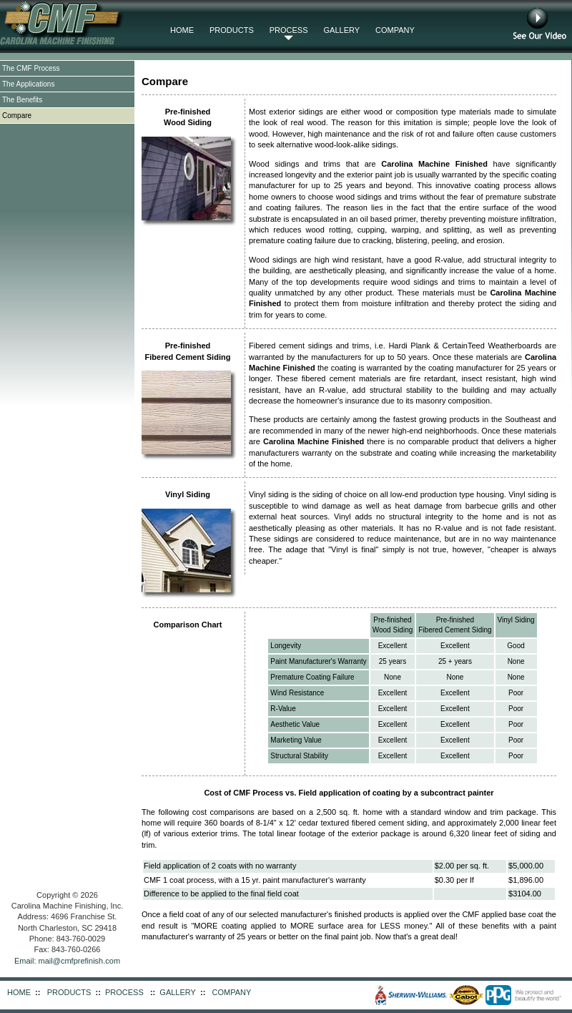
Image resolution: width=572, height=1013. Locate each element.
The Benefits (22, 100)
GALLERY (342, 30)
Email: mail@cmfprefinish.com (67, 960)
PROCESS (289, 30)
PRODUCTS (231, 30)
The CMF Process (31, 68)
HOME (182, 30)
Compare (16, 115)
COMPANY (395, 30)
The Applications (28, 84)
